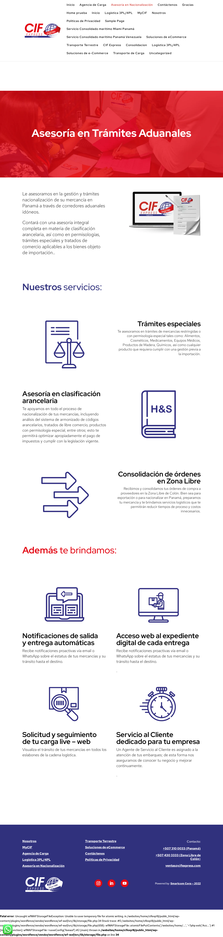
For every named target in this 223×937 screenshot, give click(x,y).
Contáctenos (167, 5)
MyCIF (142, 13)
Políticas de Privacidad (83, 21)
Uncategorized (160, 53)
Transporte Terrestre (82, 45)
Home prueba (77, 13)
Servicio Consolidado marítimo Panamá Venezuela (104, 37)
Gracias (188, 5)
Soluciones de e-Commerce (87, 53)
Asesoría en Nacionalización (132, 5)
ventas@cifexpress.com (183, 866)
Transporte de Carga (128, 53)
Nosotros (159, 13)
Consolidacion (136, 45)
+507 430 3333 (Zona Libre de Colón (178, 857)
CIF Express (112, 45)
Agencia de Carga (93, 5)
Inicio (71, 5)
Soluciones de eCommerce (166, 37)
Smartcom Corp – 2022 (185, 883)
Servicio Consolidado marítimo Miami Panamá (100, 29)
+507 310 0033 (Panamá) (182, 848)
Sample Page (115, 21)
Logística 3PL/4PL (119, 13)
